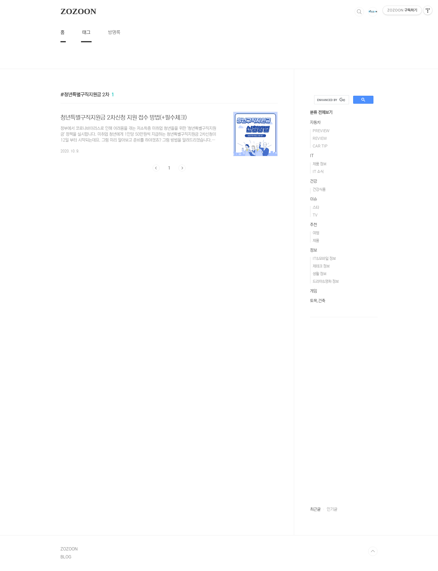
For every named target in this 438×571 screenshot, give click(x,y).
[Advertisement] (219, 55)
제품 (316, 241)
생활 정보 (319, 274)
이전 (156, 168)
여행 (316, 233)
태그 (86, 32)
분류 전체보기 (321, 112)
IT (312, 155)
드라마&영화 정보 (326, 281)
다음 (182, 168)
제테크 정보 (321, 266)
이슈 (313, 199)
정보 (313, 250)
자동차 (315, 122)
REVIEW (320, 138)
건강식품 (319, 189)
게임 (313, 291)
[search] (331, 100)
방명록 (114, 32)
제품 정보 (319, 164)
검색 (359, 11)
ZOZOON (78, 11)
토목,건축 (317, 300)
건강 (313, 181)
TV (315, 215)
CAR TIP (320, 146)
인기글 (332, 509)
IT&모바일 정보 (324, 258)
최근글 (315, 509)
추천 (313, 224)
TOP (373, 551)
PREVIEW (321, 131)
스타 (316, 207)
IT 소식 (318, 171)
